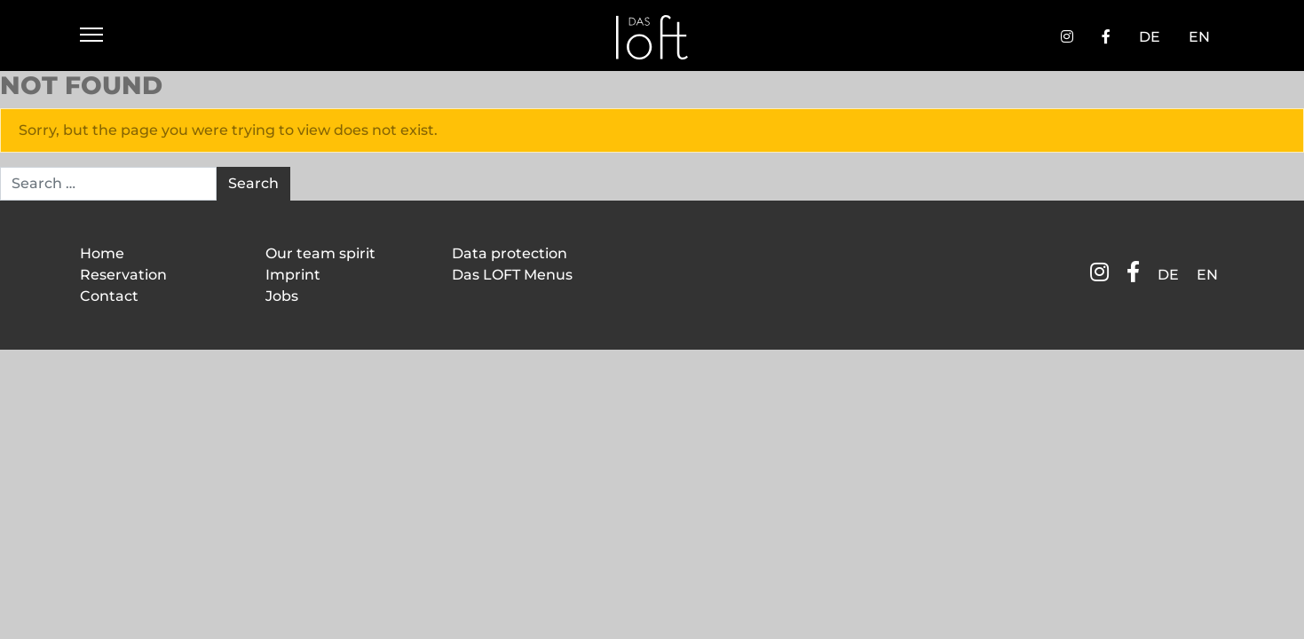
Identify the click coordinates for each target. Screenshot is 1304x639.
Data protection (509, 253)
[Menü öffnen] (91, 37)
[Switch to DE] (1149, 37)
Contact (109, 296)
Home (102, 253)
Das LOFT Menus (512, 274)
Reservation (123, 274)
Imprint (292, 274)
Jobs (281, 296)
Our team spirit (320, 253)
